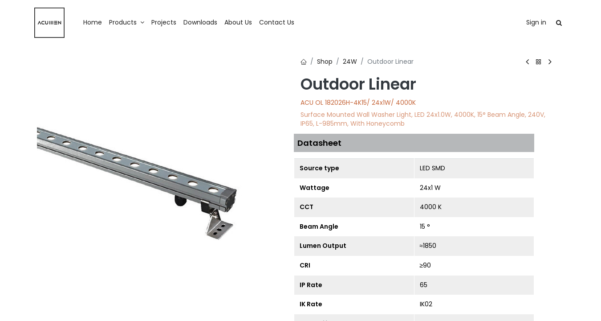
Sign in (536, 22)
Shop (325, 61)
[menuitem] (93, 23)
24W (350, 61)
